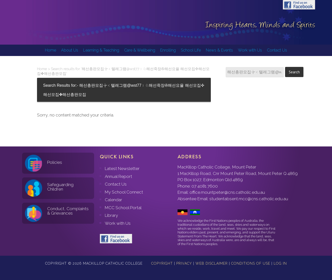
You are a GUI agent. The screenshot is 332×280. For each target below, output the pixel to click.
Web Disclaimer (211, 263)
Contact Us (116, 184)
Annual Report (118, 176)
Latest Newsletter (122, 168)
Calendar (113, 199)
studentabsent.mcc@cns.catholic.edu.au (248, 198)
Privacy (184, 263)
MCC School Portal (123, 207)
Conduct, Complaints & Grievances (68, 211)
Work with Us (118, 223)
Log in (280, 263)
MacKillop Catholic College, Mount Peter (32, 22)
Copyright (162, 263)
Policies (54, 162)
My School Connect (124, 192)
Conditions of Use (250, 263)
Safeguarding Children (60, 187)
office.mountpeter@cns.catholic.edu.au (227, 192)
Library (111, 215)
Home (42, 69)
